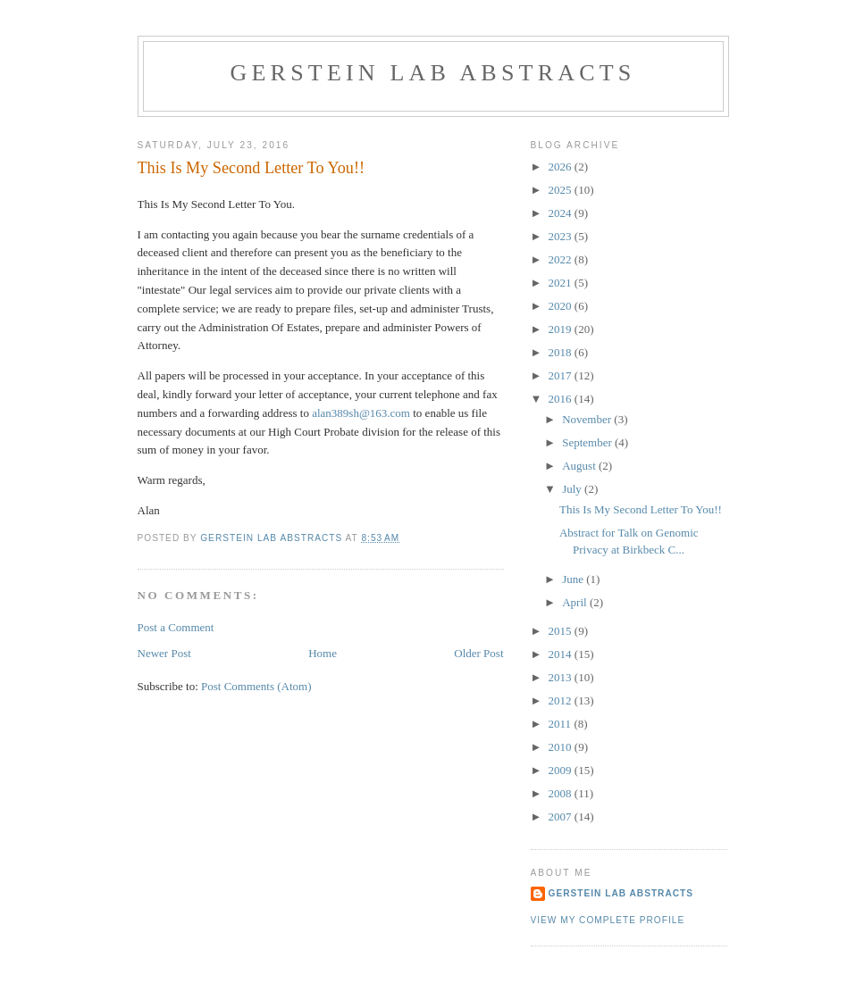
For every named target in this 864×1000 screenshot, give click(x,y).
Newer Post (164, 653)
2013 (562, 677)
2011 (562, 723)
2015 (562, 631)
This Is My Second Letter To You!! (640, 509)
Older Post (478, 653)
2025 (562, 189)
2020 (562, 305)
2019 (562, 329)
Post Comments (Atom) (256, 686)
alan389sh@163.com (361, 413)
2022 (562, 259)
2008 (562, 793)
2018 (562, 352)
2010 (562, 747)
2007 (562, 816)
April (576, 602)
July (573, 489)
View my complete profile (608, 920)
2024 (562, 213)
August (580, 465)
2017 (562, 375)
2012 (562, 700)
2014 (562, 654)
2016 (562, 398)
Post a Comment (176, 627)
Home (322, 653)
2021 (562, 282)
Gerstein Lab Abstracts (433, 73)
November (588, 419)
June (574, 579)
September (588, 442)
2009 (562, 770)
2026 (562, 166)
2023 (562, 236)
